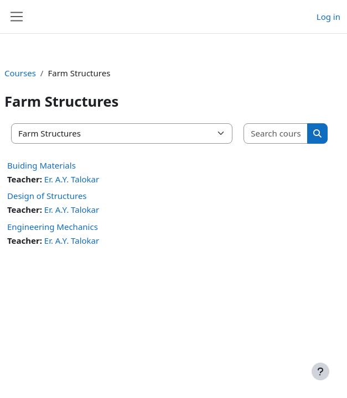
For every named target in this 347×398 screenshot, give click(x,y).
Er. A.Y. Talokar (71, 179)
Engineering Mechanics (52, 226)
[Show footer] (320, 371)
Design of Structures (47, 195)
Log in (328, 16)
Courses (20, 72)
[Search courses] (276, 133)
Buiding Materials (41, 165)
